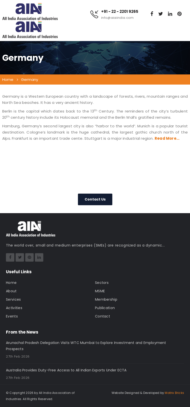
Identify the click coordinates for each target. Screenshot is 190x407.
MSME (100, 291)
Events (12, 316)
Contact (102, 316)
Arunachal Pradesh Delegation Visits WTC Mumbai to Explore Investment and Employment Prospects (86, 345)
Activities (14, 307)
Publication (105, 307)
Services (13, 299)
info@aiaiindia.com (117, 17)
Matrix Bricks (174, 393)
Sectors (102, 282)
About (11, 291)
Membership (106, 299)
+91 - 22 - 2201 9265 (119, 11)
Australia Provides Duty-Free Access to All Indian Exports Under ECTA (66, 370)
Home (11, 282)
